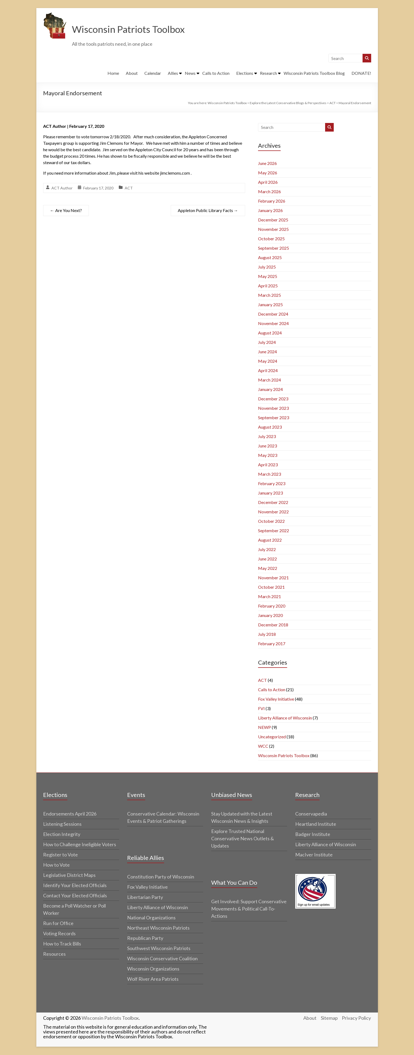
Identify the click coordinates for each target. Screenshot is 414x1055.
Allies (173, 73)
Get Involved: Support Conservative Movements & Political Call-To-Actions (249, 909)
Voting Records (59, 934)
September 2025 (273, 248)
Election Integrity (61, 834)
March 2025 (269, 295)
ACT (129, 188)
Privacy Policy (356, 1018)
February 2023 (271, 483)
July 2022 (267, 549)
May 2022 (267, 568)
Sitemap (329, 1018)
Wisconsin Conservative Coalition (162, 959)
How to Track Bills (62, 944)
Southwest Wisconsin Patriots (158, 948)
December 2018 (273, 624)
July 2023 (267, 436)
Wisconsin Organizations (153, 969)
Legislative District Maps (69, 875)
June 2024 (267, 351)
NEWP (264, 727)
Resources (54, 954)
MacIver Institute (314, 855)
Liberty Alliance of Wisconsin (285, 718)
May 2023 (267, 455)
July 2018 (267, 634)
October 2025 (271, 238)
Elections (244, 73)
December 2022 (273, 502)
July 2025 (267, 267)
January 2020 (270, 615)
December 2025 (273, 220)
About (132, 73)
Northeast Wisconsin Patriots (158, 928)
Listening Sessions (62, 824)
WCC (263, 746)
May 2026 (267, 172)
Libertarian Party (145, 897)
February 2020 (271, 606)
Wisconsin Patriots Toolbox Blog (314, 73)
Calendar (152, 73)
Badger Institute (312, 834)
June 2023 (267, 446)
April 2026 (268, 182)
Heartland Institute (315, 824)
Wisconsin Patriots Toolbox (129, 29)
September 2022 (273, 530)
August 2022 (270, 540)
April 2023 (268, 464)
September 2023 (273, 417)
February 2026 (271, 201)
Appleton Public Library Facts (208, 210)
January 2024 (270, 389)
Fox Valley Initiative (276, 699)
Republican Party (145, 938)
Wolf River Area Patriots (153, 979)
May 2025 (267, 276)
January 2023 (270, 493)
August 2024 (270, 333)
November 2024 (273, 323)
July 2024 (267, 342)
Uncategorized (272, 736)
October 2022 (271, 521)
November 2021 (273, 577)
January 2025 (270, 304)
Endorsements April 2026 (69, 814)
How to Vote (56, 865)
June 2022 (267, 559)
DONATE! (361, 73)
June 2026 (267, 163)
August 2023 (270, 427)
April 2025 (268, 285)
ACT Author (61, 188)
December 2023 (273, 398)
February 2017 (271, 643)
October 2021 (271, 587)
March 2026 (269, 191)
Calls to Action (215, 73)
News (190, 73)
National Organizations (151, 918)
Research (268, 73)
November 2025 (273, 229)
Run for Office (58, 923)
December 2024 (273, 314)
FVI (261, 708)
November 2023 (273, 408)
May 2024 (267, 361)
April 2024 (268, 370)
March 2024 (269, 380)
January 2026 (270, 210)
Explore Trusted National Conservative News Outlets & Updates (242, 838)
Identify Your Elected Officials (75, 885)
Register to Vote (60, 855)
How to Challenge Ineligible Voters (79, 845)
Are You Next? (66, 210)
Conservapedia (311, 814)
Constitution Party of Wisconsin (160, 877)
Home (113, 73)
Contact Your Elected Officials (75, 896)
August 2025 (270, 257)
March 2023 (269, 474)
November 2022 (273, 511)
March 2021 (269, 596)
